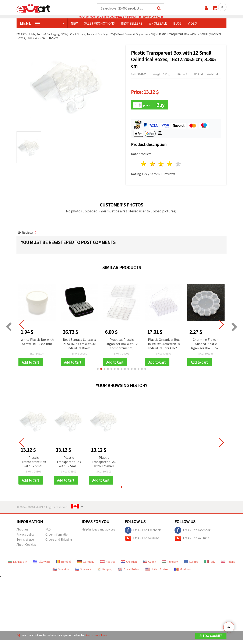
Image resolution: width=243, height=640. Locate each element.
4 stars (169, 164)
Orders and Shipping (58, 541)
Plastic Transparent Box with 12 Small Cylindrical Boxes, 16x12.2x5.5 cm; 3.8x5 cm (33, 463)
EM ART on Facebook (143, 531)
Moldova (182, 570)
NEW (74, 23)
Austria (107, 563)
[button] (98, 370)
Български (17, 563)
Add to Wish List (206, 74)
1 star (144, 164)
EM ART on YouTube (142, 539)
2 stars (152, 164)
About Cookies (26, 546)
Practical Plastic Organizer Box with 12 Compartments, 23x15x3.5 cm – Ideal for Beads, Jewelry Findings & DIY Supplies (122, 344)
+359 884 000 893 (151, 16)
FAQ (48, 530)
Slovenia (83, 570)
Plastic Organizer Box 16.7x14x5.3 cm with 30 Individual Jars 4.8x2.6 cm (164, 344)
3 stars (161, 164)
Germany (85, 563)
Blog (177, 23)
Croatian (129, 563)
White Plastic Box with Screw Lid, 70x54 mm (37, 342)
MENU (30, 23)
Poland (228, 563)
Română (63, 563)
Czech (149, 563)
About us (22, 530)
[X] (18, 635)
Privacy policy (25, 535)
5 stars (178, 164)
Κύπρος (104, 570)
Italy (209, 563)
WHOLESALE (158, 23)
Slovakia (61, 570)
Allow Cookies (211, 636)
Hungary (170, 563)
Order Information (57, 535)
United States (156, 570)
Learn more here (97, 635)
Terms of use (25, 541)
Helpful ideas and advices (98, 530)
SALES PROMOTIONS (99, 23)
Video (192, 23)
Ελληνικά (41, 563)
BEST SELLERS (131, 23)
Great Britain (129, 570)
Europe (191, 563)
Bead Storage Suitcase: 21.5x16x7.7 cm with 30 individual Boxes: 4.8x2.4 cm (79, 344)
